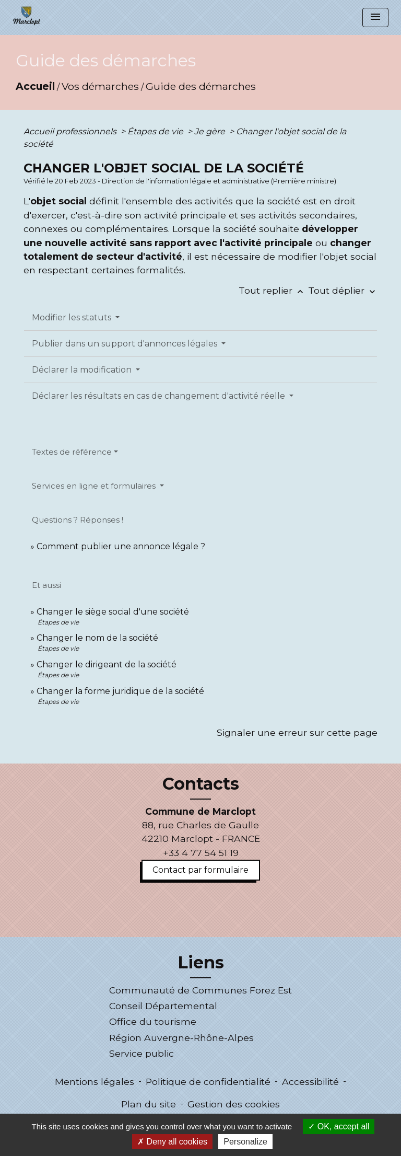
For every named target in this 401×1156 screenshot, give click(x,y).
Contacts (200, 784)
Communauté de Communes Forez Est (200, 990)
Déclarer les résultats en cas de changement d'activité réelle (159, 396)
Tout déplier (343, 290)
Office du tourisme (152, 1021)
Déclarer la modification (83, 370)
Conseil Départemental (163, 1005)
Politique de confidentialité (208, 1081)
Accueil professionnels (71, 131)
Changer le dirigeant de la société (106, 664)
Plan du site (148, 1104)
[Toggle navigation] (375, 17)
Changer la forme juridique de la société (120, 691)
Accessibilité (310, 1081)
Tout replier (273, 290)
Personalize (245, 1141)
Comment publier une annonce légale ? (121, 546)
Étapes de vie (156, 131)
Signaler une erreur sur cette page (297, 732)
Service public (141, 1053)
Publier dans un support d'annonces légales (125, 344)
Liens (201, 963)
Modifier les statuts (72, 317)
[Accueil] (27, 15)
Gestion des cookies (233, 1104)
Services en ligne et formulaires (95, 486)
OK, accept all (338, 1126)
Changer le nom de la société (97, 638)
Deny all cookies (172, 1141)
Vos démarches (100, 86)
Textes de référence (72, 452)
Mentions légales (94, 1081)
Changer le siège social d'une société (113, 612)
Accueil (35, 86)
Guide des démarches (201, 86)
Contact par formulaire (200, 870)
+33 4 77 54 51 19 (201, 852)
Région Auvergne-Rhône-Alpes (181, 1037)
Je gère (210, 131)
